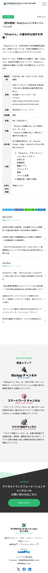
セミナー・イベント (34, 538)
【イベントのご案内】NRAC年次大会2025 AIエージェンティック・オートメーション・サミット (22, 310)
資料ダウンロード (10, 538)
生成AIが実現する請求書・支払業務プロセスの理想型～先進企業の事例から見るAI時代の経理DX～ (22, 228)
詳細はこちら (17, 185)
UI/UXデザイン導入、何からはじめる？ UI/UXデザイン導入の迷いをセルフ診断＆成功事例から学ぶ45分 (22, 276)
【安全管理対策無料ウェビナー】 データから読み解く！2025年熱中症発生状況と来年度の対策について (22, 287)
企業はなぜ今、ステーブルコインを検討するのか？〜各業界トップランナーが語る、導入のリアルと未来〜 (22, 299)
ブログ (22, 538)
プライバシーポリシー (29, 544)
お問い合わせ (24, 502)
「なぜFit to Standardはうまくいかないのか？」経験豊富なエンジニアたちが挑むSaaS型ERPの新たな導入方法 (22, 250)
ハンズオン (8, 16)
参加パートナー (24, 541)
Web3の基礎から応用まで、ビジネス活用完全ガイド (22, 320)
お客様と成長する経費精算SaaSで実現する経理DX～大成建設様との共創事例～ (22, 238)
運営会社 (13, 544)
